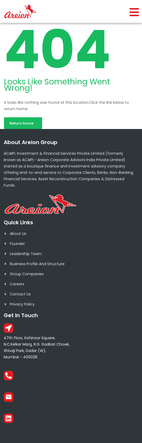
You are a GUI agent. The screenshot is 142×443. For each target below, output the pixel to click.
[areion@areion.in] (8, 397)
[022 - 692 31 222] (8, 375)
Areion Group (18, 427)
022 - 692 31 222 (20, 384)
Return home (21, 123)
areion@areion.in (21, 406)
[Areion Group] (8, 418)
